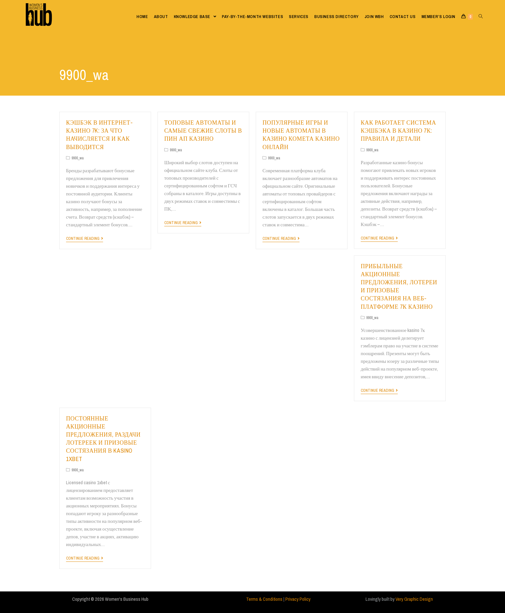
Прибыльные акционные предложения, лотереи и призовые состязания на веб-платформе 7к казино (399, 286)
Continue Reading (84, 238)
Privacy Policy (297, 599)
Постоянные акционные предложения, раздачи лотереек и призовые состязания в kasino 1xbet (103, 438)
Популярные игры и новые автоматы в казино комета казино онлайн (301, 134)
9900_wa (77, 158)
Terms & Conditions (264, 599)
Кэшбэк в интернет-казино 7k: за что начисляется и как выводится (99, 134)
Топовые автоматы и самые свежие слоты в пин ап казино (203, 130)
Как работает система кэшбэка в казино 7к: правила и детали (398, 130)
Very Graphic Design (414, 599)
